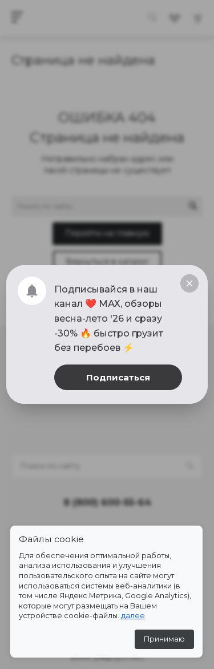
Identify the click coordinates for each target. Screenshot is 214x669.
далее (133, 615)
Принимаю (164, 639)
